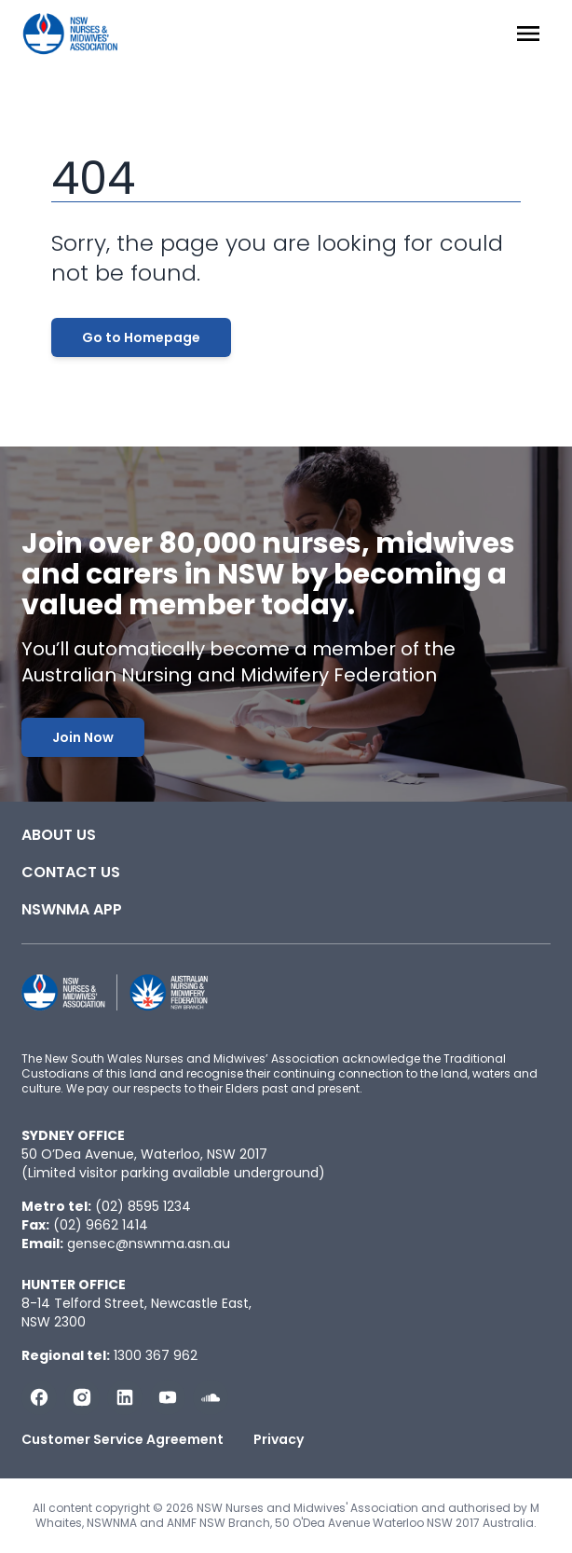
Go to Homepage (141, 337)
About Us (58, 834)
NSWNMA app (71, 909)
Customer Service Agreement (122, 1439)
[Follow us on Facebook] (39, 1397)
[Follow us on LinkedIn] (125, 1397)
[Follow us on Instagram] (82, 1397)
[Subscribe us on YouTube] (167, 1397)
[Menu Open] (528, 33)
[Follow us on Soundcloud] (210, 1397)
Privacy (278, 1439)
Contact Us (70, 872)
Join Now (83, 737)
